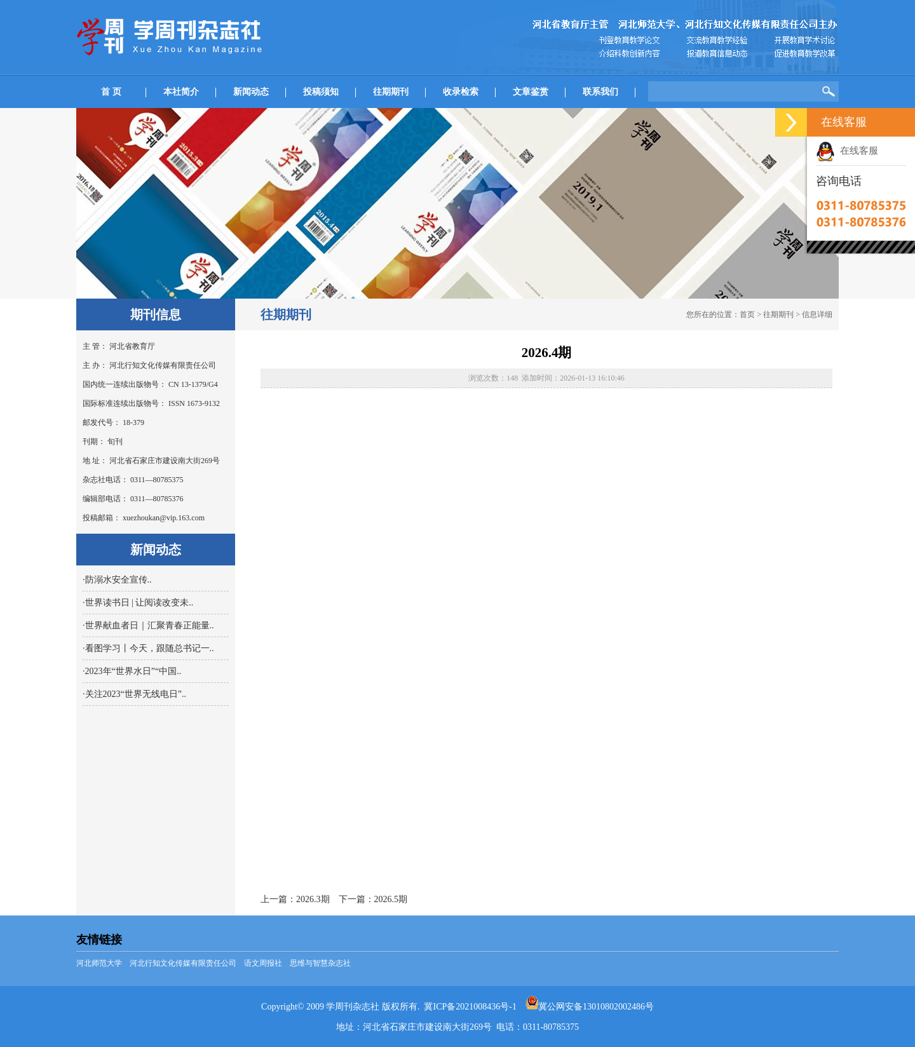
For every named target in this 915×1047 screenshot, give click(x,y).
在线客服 (847, 150)
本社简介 (181, 92)
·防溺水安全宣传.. (117, 579)
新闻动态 (251, 92)
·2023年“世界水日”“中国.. (132, 671)
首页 (747, 314)
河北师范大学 (99, 963)
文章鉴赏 (530, 92)
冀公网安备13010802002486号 (589, 1006)
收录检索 (460, 92)
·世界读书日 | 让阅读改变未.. (138, 602)
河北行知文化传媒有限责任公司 (183, 963)
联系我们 (600, 92)
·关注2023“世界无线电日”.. (134, 694)
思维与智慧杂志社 (320, 963)
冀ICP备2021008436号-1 (470, 1006)
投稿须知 (321, 92)
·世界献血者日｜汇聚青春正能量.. (148, 625)
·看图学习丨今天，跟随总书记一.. (148, 648)
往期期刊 (391, 92)
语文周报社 (263, 963)
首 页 (111, 92)
